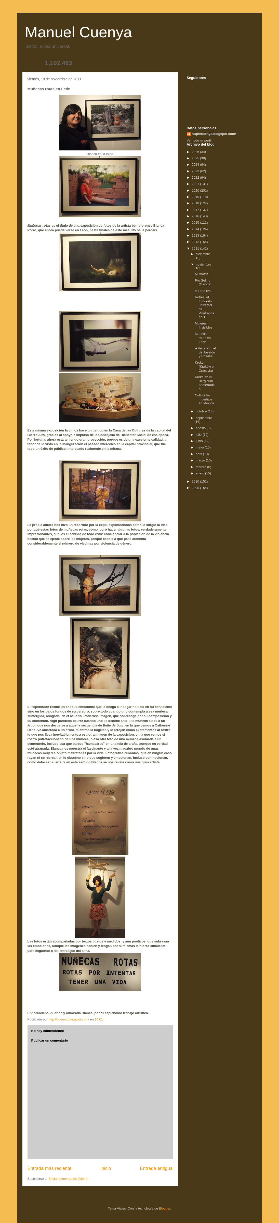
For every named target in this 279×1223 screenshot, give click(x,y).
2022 (196, 177)
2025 (196, 158)
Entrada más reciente (50, 1168)
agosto (201, 428)
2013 (196, 235)
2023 (196, 171)
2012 (196, 242)
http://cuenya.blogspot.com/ (214, 134)
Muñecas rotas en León (203, 338)
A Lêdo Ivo (202, 291)
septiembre (204, 418)
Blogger (164, 1208)
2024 (196, 164)
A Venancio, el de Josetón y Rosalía (205, 352)
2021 (196, 184)
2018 (196, 203)
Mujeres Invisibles (203, 325)
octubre (202, 411)
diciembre (203, 254)
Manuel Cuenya (78, 32)
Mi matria (201, 274)
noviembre (203, 264)
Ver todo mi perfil (199, 140)
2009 (196, 488)
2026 (196, 152)
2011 (196, 248)
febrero (201, 467)
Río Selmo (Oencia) (203, 282)
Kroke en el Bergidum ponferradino (205, 383)
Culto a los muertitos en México (204, 399)
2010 (196, 481)
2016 (196, 216)
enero (200, 473)
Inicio (105, 1168)
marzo (201, 460)
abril (199, 454)
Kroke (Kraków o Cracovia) (204, 366)
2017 (196, 210)
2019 (196, 197)
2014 (196, 229)
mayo (200, 447)
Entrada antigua (156, 1168)
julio (199, 435)
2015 (196, 222)
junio (200, 441)
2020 (196, 190)
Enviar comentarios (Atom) (68, 1179)
